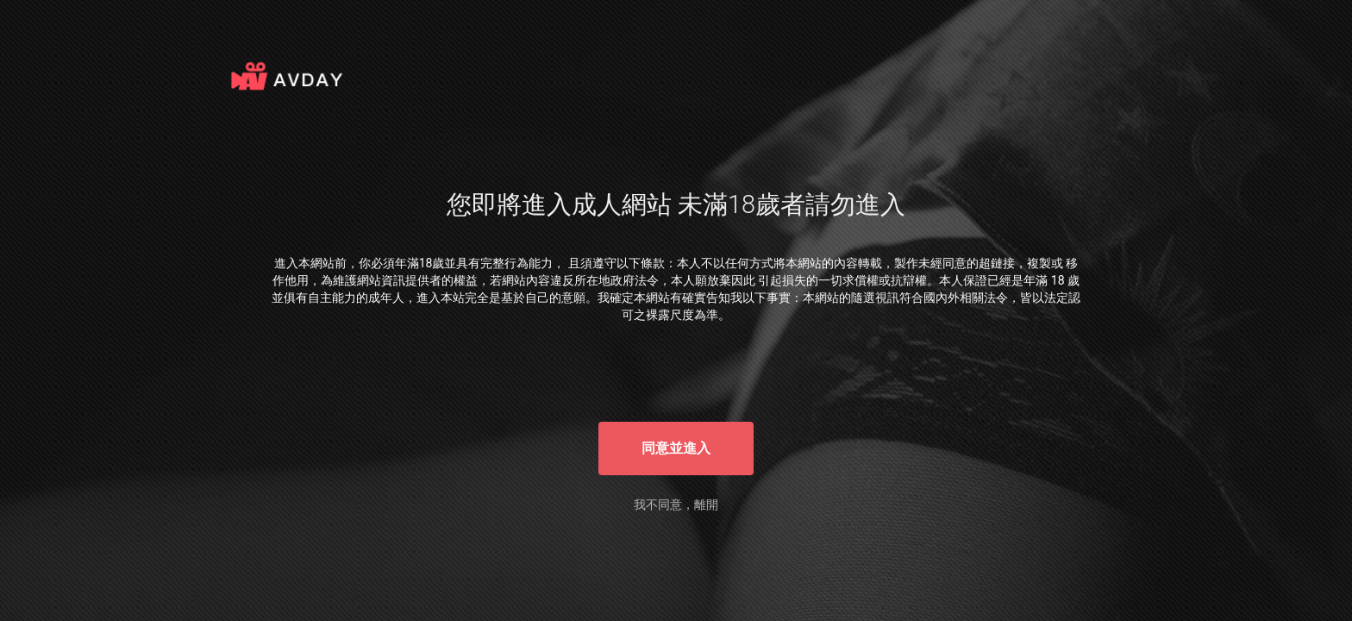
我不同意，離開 (676, 504)
